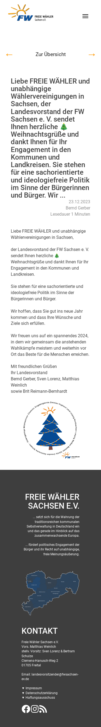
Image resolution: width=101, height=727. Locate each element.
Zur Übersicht (51, 54)
